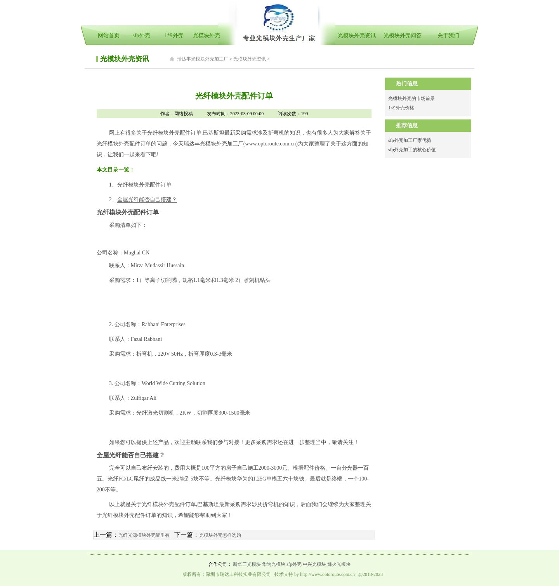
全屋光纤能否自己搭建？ (147, 199)
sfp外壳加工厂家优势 (409, 140)
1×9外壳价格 (401, 108)
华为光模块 (273, 564)
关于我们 (448, 35)
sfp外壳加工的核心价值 (412, 149)
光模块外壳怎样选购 (220, 535)
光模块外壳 (206, 35)
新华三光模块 (247, 564)
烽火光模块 (339, 564)
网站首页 (109, 35)
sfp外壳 (141, 35)
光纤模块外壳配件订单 (144, 185)
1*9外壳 (174, 35)
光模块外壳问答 (403, 35)
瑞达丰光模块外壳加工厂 (202, 59)
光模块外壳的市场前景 (411, 98)
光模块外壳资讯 (357, 35)
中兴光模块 (314, 564)
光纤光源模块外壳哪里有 (144, 535)
